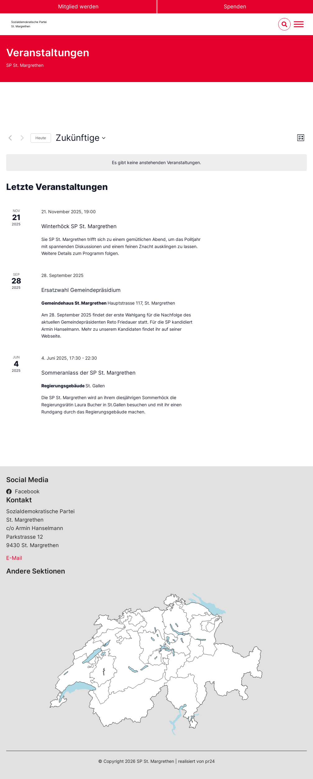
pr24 (210, 761)
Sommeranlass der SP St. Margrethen (88, 373)
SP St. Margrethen (25, 65)
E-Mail (14, 558)
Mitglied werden (78, 6)
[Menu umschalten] (299, 24)
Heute (40, 138)
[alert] (156, 162)
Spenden (235, 6)
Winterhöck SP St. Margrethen (79, 226)
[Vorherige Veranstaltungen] (10, 138)
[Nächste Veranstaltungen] (22, 138)
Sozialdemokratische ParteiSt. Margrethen (29, 24)
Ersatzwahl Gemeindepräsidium (81, 290)
